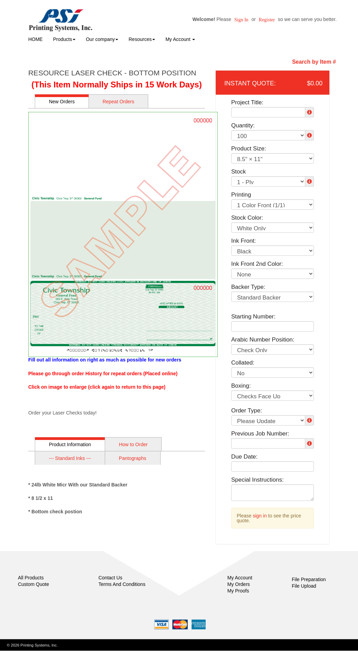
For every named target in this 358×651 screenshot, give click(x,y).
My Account (239, 577)
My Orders (238, 584)
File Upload (304, 586)
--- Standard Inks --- (70, 458)
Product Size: (248, 148)
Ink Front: (243, 241)
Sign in (241, 19)
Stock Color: (247, 218)
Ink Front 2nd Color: (257, 264)
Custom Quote (33, 584)
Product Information (70, 444)
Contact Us (110, 577)
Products (64, 39)
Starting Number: (253, 316)
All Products (31, 577)
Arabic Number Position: (262, 340)
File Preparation (309, 579)
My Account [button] (180, 39)
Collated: (242, 363)
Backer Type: (248, 287)
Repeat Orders (118, 101)
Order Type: (246, 410)
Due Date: (244, 457)
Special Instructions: (257, 480)
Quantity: (243, 125)
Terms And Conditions (122, 584)
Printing (241, 195)
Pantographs (132, 458)
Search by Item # (314, 62)
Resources (142, 39)
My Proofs (238, 591)
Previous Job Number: (260, 434)
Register (267, 19)
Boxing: (241, 386)
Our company (102, 39)
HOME (35, 39)
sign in (260, 515)
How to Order (133, 444)
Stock (238, 172)
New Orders (62, 101)
